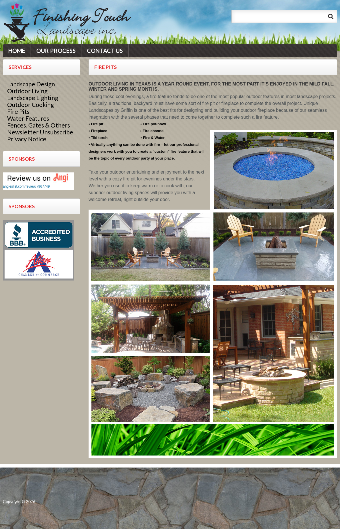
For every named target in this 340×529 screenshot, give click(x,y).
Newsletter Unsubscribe (40, 132)
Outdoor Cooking (30, 104)
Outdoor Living (27, 90)
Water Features (28, 118)
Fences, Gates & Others (38, 125)
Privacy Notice (26, 138)
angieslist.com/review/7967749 (26, 186)
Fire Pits (18, 111)
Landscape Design (31, 83)
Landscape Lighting (32, 97)
